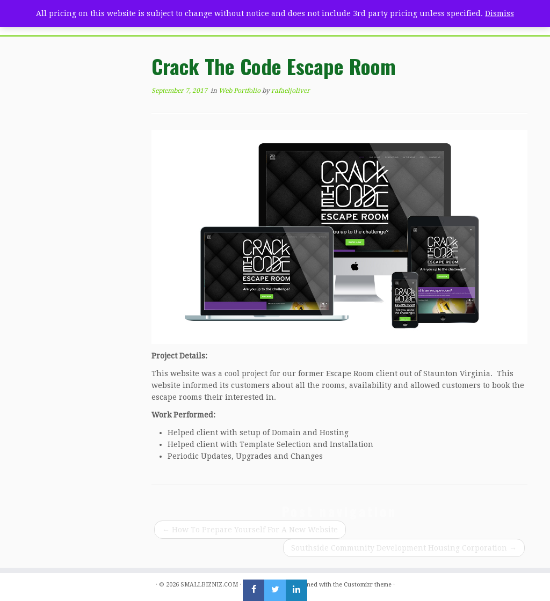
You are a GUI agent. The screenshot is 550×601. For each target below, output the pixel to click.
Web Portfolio (240, 90)
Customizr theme (368, 584)
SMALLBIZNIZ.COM (209, 584)
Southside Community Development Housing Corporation (404, 548)
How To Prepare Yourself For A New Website (250, 529)
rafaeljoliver (290, 90)
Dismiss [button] (499, 13)
